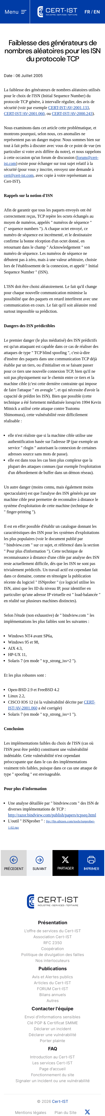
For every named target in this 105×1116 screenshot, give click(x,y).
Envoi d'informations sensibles (52, 1016)
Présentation (52, 922)
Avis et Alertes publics (52, 976)
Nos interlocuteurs (52, 960)
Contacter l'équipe (52, 1008)
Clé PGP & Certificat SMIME (52, 1022)
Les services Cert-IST (52, 1062)
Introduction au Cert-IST (52, 1056)
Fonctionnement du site (52, 1074)
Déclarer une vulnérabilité (52, 1034)
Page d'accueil (52, 1068)
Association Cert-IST (52, 936)
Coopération (52, 948)
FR (87, 12)
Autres (53, 1000)
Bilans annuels (52, 994)
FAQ (52, 1048)
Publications (53, 968)
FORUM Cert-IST (52, 988)
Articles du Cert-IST (52, 982)
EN (97, 12)
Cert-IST (60, 1101)
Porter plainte (52, 1040)
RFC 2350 (52, 942)
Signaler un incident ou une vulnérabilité (53, 1080)
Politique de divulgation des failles (52, 954)
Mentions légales (30, 1112)
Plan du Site (66, 1112)
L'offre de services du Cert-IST (52, 930)
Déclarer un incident (52, 1028)
